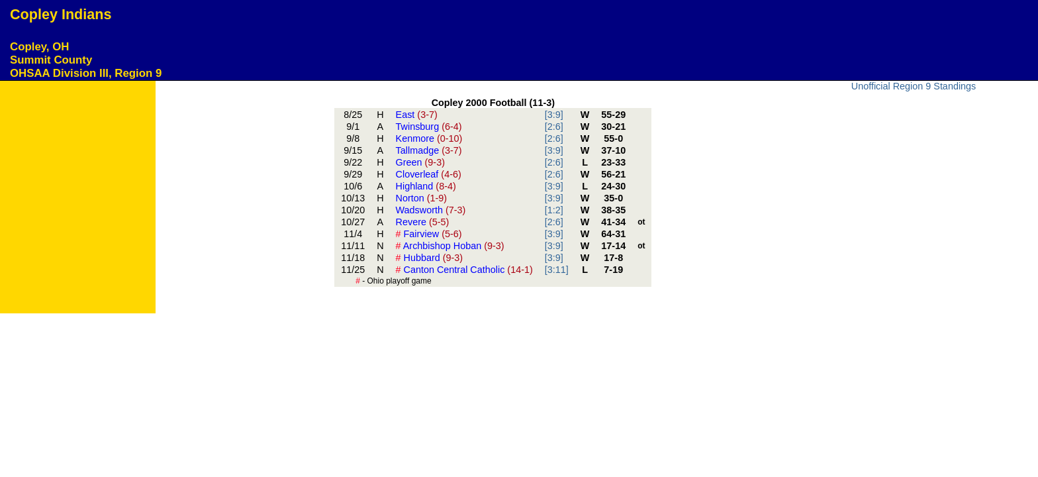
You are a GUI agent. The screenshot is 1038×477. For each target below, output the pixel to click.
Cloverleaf (428, 174)
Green (420, 162)
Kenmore (429, 138)
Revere (422, 222)
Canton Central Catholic (464, 269)
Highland (426, 186)
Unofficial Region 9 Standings (913, 86)
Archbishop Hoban (450, 245)
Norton (422, 198)
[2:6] (554, 126)
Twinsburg (429, 126)
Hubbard (429, 257)
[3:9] (554, 114)
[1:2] (554, 210)
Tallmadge (429, 150)
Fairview (429, 234)
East (417, 114)
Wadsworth (431, 210)
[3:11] (557, 269)
